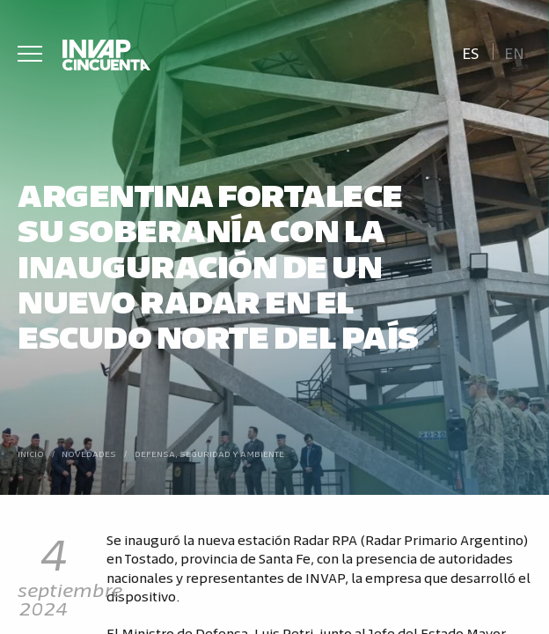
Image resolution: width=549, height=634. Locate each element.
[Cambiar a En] (515, 51)
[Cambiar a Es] (470, 51)
